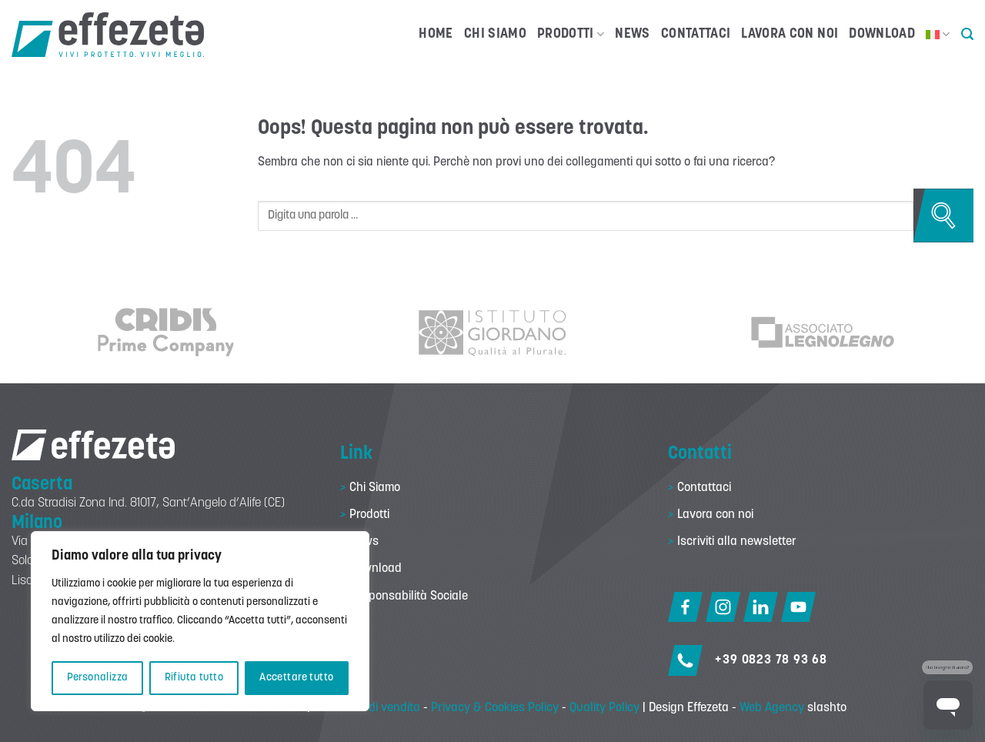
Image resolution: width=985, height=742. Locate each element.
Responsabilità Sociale (408, 596)
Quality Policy (604, 708)
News (632, 34)
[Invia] (943, 215)
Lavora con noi (789, 34)
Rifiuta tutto (194, 678)
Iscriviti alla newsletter (736, 542)
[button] (967, 34)
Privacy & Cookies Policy (495, 708)
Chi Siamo (495, 34)
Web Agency (772, 708)
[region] (200, 621)
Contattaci (696, 34)
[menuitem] (938, 34)
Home (435, 34)
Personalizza (98, 678)
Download (882, 34)
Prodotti (570, 34)
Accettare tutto (296, 678)
